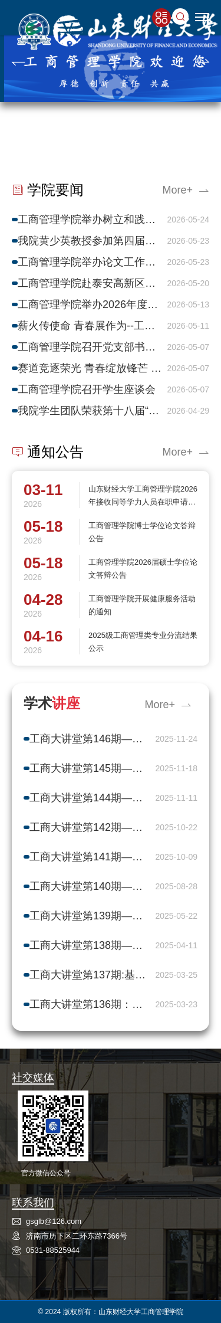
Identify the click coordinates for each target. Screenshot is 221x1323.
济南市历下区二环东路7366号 (76, 1236)
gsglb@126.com (53, 1221)
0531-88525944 (53, 1250)
